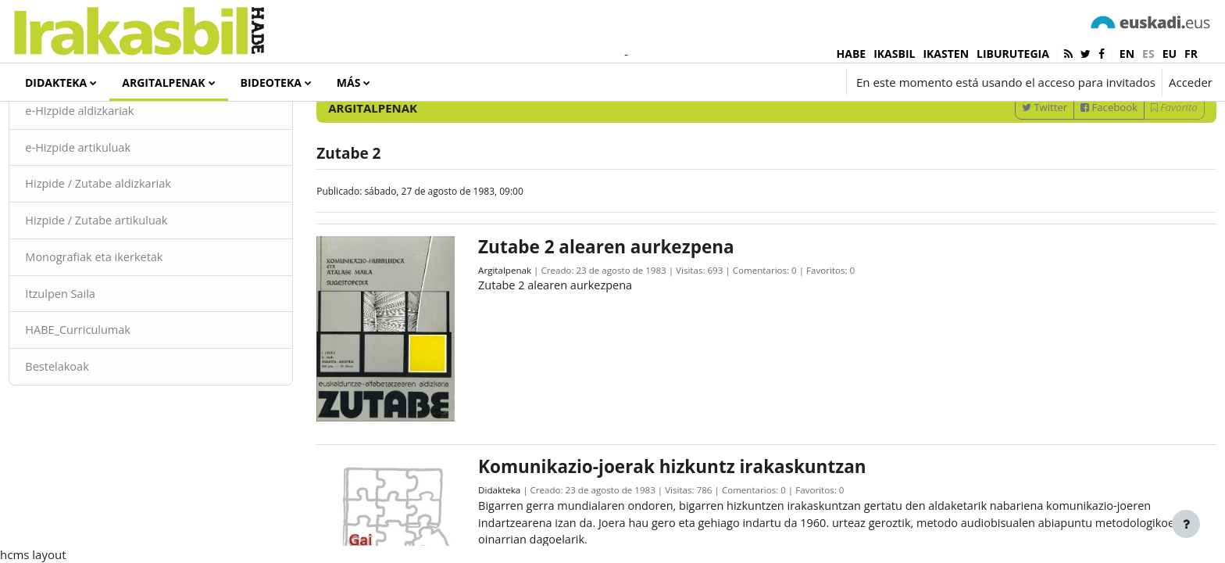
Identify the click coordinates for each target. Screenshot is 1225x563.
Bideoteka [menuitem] (271, 82)
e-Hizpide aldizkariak (116, 170)
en (1127, 53)
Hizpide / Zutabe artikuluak (134, 281)
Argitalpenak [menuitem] (163, 82)
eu (1169, 53)
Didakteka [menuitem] (56, 82)
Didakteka (508, 540)
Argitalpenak (514, 330)
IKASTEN (946, 53)
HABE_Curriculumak (114, 393)
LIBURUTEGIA (1013, 53)
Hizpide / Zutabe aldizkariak (135, 245)
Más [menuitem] (349, 82)
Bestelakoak (93, 430)
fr (1191, 53)
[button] (746, 82)
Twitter (1009, 167)
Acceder (1190, 82)
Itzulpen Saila (96, 356)
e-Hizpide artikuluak (114, 207)
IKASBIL (894, 53)
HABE (851, 53)
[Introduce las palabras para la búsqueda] (1046, 124)
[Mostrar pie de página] (1186, 524)
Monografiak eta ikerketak (131, 319)
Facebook (1074, 167)
